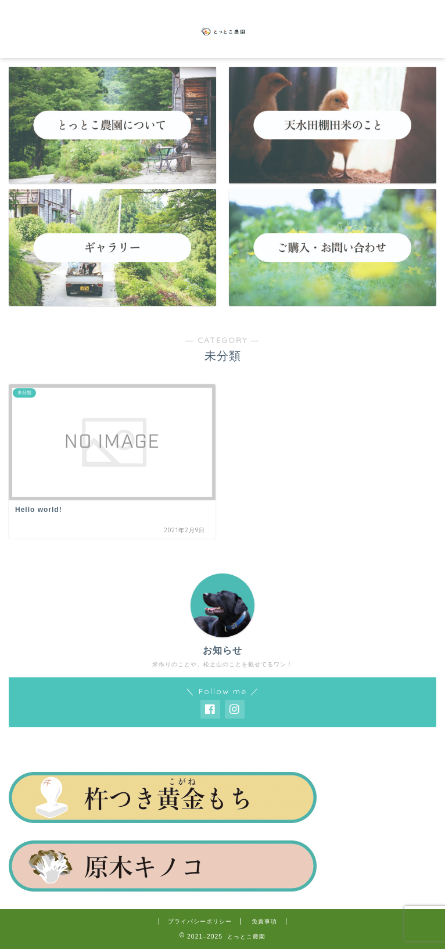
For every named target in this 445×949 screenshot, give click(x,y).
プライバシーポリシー (200, 921)
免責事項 (264, 921)
